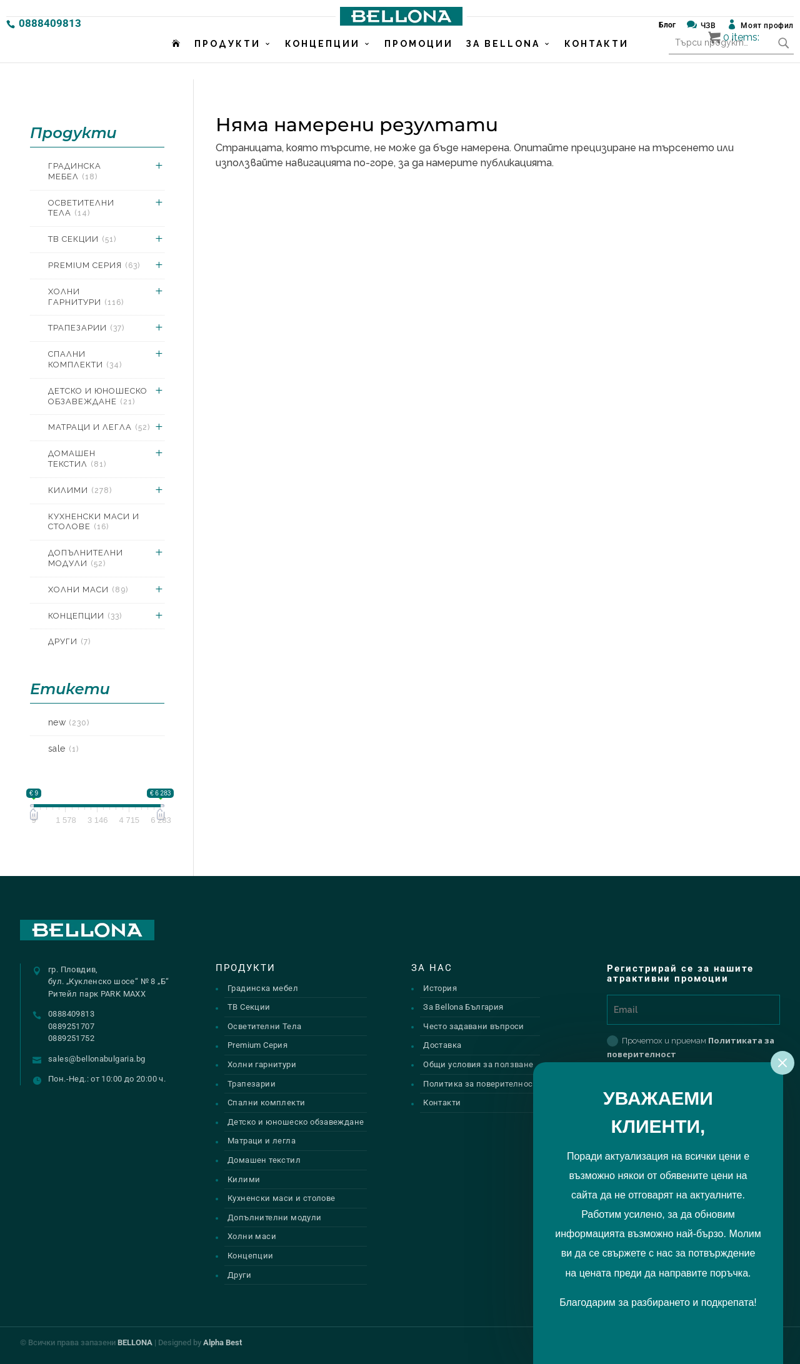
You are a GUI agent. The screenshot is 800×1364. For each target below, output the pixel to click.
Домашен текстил (77, 459)
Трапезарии (86, 327)
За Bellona (503, 61)
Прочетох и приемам (690, 1047)
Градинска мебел (74, 171)
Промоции (418, 61)
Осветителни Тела (81, 208)
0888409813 (50, 23)
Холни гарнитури (86, 297)
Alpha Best (222, 1342)
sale (63, 749)
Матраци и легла (99, 427)
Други (69, 641)
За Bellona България (463, 1007)
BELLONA (135, 1342)
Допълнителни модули (85, 558)
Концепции (322, 61)
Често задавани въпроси (473, 1026)
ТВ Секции (82, 239)
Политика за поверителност (480, 1083)
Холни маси (88, 589)
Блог (667, 25)
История (440, 988)
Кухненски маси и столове (93, 522)
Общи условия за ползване (478, 1064)
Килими (80, 490)
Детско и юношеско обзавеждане (98, 396)
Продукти (227, 61)
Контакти (596, 61)
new (68, 722)
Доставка (442, 1045)
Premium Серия (94, 265)
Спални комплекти (85, 359)
